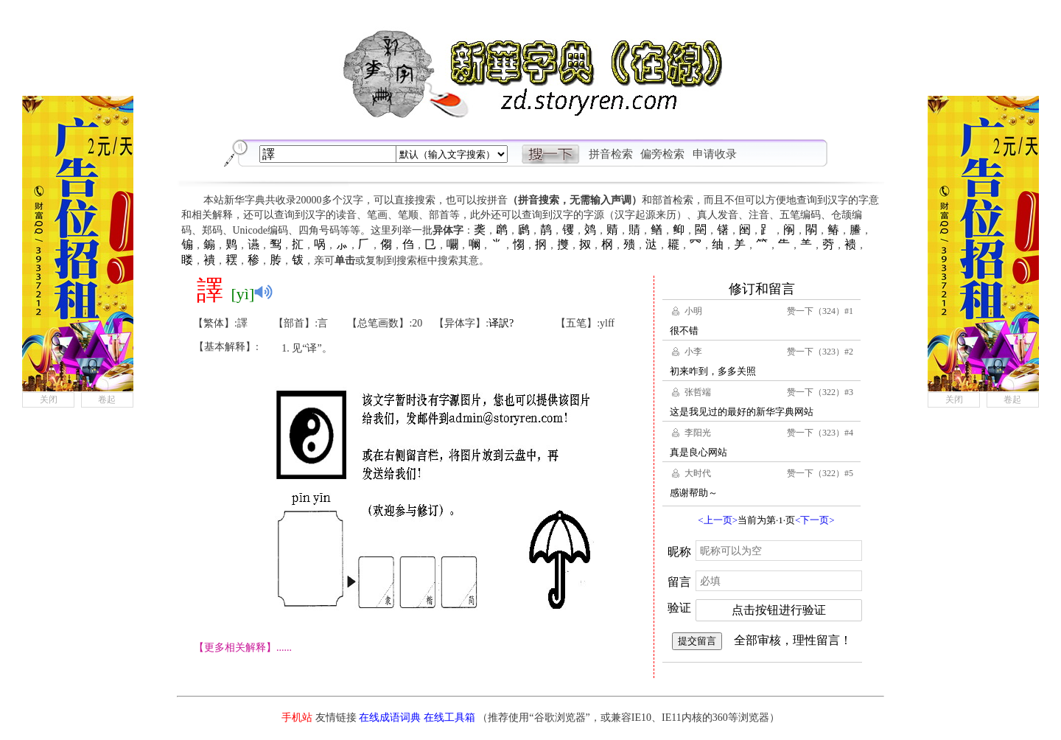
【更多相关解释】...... (243, 647)
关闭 (48, 399)
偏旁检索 (662, 154)
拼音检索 (611, 154)
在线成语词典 (390, 717)
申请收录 (715, 154)
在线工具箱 (449, 717)
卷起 (107, 399)
